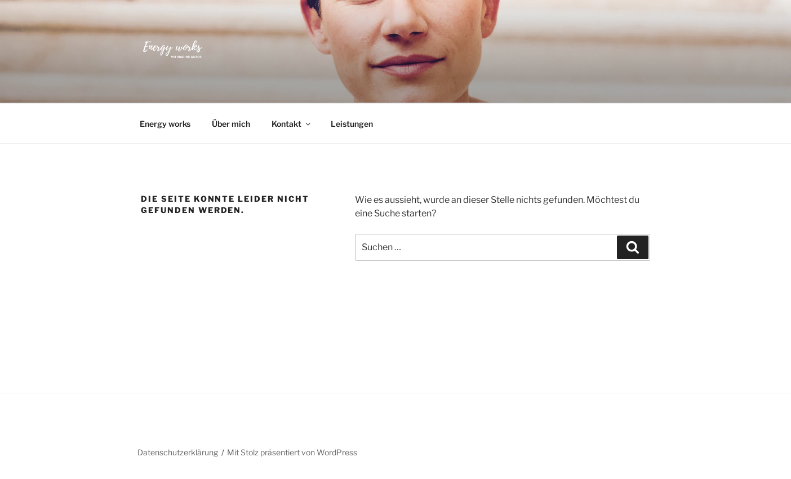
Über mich (231, 123)
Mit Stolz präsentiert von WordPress (292, 452)
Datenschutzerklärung (177, 452)
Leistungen (352, 123)
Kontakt (292, 123)
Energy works (165, 123)
